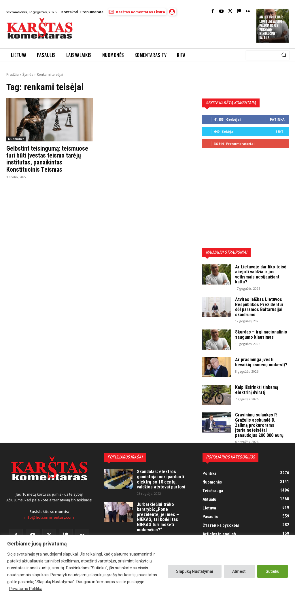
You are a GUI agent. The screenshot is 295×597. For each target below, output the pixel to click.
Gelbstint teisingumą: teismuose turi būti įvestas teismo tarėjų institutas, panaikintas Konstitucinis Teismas (47, 159)
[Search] (283, 55)
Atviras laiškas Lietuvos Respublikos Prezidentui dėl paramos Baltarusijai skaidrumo (259, 307)
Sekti (280, 131)
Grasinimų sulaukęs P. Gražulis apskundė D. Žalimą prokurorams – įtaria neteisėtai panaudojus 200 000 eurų (259, 425)
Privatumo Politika (25, 588)
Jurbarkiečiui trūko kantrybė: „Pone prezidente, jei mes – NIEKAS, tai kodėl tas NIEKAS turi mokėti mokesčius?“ (158, 517)
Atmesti (239, 571)
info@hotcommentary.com (49, 517)
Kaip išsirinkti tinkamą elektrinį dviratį (256, 389)
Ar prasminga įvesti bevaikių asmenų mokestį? (261, 362)
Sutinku (272, 571)
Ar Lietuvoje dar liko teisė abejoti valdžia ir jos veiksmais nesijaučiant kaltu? (271, 27)
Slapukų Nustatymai (194, 571)
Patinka (277, 119)
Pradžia (12, 74)
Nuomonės (16, 139)
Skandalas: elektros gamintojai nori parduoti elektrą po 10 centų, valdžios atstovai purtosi (161, 479)
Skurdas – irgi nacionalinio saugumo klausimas (261, 334)
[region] (147, 566)
